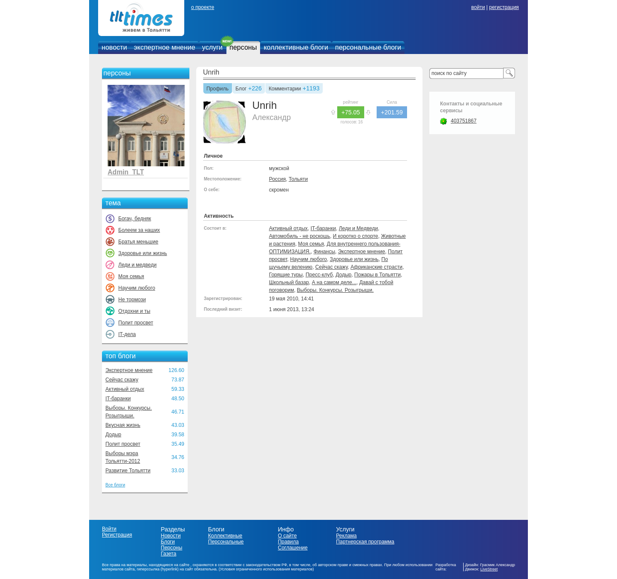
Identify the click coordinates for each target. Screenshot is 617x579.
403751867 (463, 121)
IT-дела (127, 334)
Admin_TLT (126, 172)
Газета (168, 554)
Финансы (324, 252)
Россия (277, 179)
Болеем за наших (139, 230)
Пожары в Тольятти (377, 275)
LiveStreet (489, 569)
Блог (241, 89)
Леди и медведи (137, 265)
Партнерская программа (365, 542)
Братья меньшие (138, 242)
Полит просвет (135, 323)
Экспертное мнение (129, 370)
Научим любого (136, 288)
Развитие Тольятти (127, 471)
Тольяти (298, 179)
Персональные (226, 542)
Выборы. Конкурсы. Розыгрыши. (335, 290)
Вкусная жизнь (123, 425)
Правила (288, 542)
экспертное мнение (164, 47)
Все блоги (115, 485)
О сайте (287, 536)
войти (478, 7)
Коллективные (225, 536)
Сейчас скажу (121, 380)
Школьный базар (289, 282)
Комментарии (285, 89)
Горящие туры (286, 275)
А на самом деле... (334, 282)
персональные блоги (368, 47)
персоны (243, 47)
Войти (109, 529)
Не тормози (132, 300)
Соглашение (292, 548)
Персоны (171, 548)
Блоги (168, 542)
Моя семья (131, 276)
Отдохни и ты (134, 311)
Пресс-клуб (319, 275)
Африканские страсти (376, 267)
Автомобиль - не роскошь (299, 236)
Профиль (218, 89)
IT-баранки (118, 399)
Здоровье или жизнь (142, 253)
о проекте (202, 7)
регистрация (503, 7)
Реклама (346, 536)
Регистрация (117, 535)
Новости (170, 536)
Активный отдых (124, 389)
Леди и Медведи (358, 228)
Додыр (113, 435)
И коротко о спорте (355, 236)
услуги (212, 47)
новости (114, 47)
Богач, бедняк (134, 219)
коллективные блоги (296, 47)
